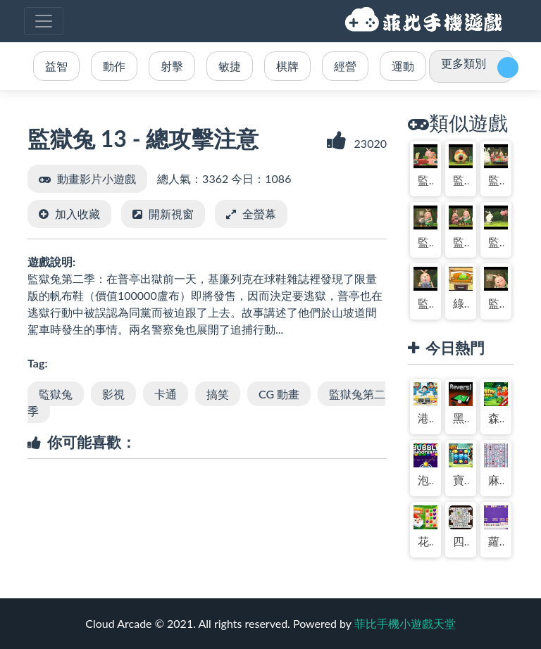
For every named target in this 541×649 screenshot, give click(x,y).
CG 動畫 (279, 394)
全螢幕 (259, 213)
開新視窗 (171, 213)
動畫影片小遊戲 (96, 178)
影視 (113, 394)
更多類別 (463, 63)
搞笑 (217, 394)
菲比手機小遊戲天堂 (425, 21)
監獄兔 (56, 394)
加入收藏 (77, 213)
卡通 (165, 394)
